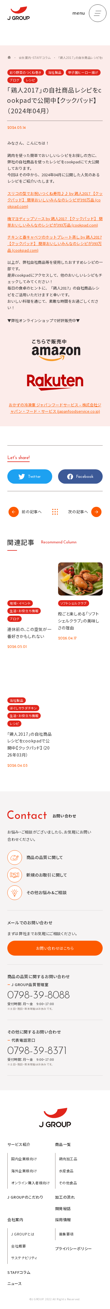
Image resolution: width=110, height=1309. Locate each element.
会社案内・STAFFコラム (35, 57)
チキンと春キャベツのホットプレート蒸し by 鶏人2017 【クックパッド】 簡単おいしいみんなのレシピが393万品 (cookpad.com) (54, 243)
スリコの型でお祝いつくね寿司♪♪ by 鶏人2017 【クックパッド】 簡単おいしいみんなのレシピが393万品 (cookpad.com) (55, 200)
